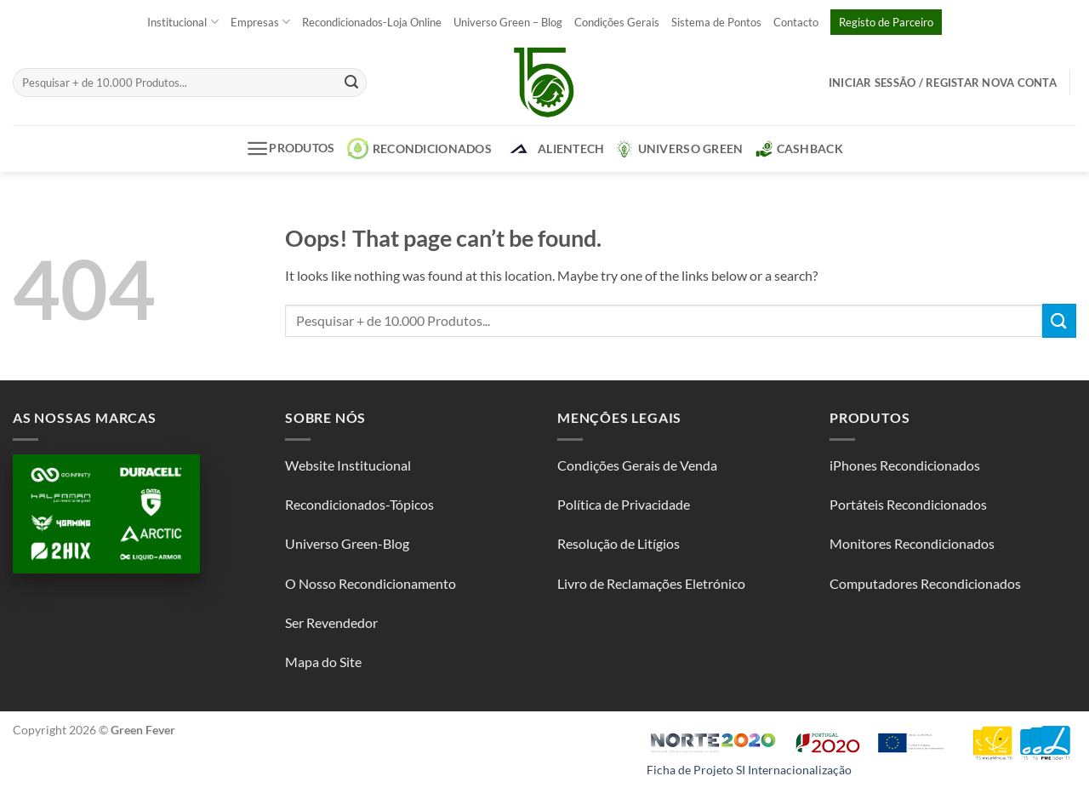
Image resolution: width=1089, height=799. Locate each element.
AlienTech (554, 148)
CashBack (799, 148)
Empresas (260, 22)
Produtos (290, 148)
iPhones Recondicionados (905, 465)
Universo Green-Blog (347, 543)
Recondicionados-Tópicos (359, 504)
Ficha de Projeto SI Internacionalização (749, 769)
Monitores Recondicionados (912, 543)
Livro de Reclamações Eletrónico (651, 583)
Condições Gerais (616, 22)
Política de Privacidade (623, 504)
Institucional (182, 22)
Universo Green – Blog (507, 22)
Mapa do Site (323, 661)
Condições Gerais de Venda (637, 465)
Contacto (795, 22)
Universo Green (680, 148)
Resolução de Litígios (618, 543)
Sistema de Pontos (716, 22)
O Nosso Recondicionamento (370, 583)
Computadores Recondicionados (925, 583)
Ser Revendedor (331, 622)
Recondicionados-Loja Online (372, 22)
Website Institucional (348, 465)
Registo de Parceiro (886, 22)
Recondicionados (419, 148)
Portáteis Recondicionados (908, 504)
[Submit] (351, 82)
